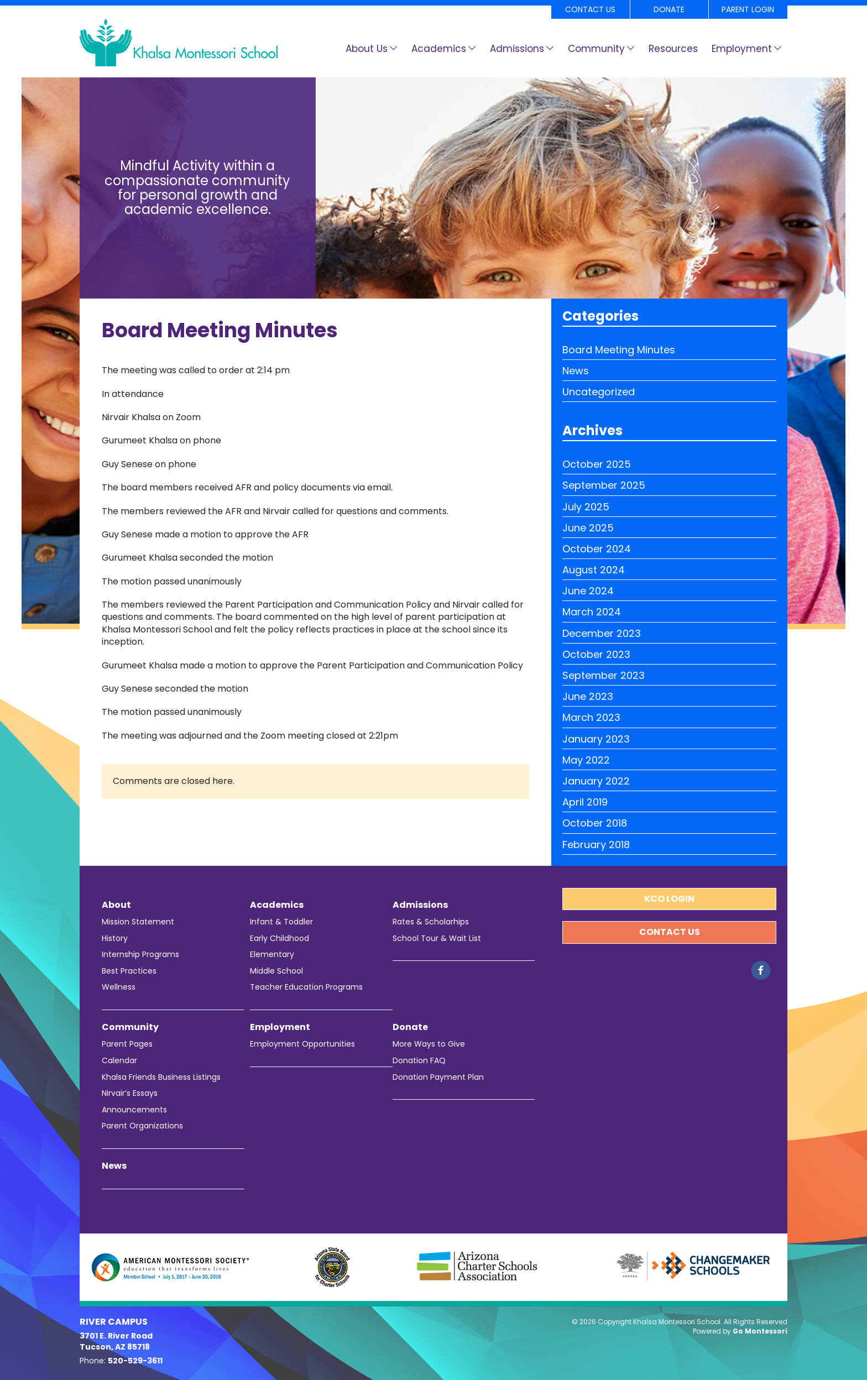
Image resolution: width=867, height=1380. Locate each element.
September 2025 (603, 485)
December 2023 (601, 633)
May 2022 (586, 760)
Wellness (118, 987)
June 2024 (588, 591)
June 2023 (587, 696)
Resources (673, 48)
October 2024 (596, 549)
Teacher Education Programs (306, 987)
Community (596, 48)
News (575, 371)
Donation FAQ (419, 1060)
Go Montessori (760, 1331)
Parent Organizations (142, 1126)
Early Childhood (279, 938)
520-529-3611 (135, 1360)
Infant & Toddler (281, 922)
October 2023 (596, 654)
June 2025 (588, 528)
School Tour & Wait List (437, 938)
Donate (669, 9)
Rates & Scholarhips (431, 922)
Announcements (134, 1110)
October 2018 (594, 823)
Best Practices (129, 971)
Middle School (276, 971)
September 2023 (603, 675)
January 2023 (596, 739)
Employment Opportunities (302, 1044)
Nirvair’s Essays (130, 1093)
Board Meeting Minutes (618, 350)
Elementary (272, 954)
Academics (438, 48)
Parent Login (748, 9)
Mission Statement (138, 922)
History (115, 938)
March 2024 (591, 612)
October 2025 (596, 464)
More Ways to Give (429, 1044)
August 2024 (593, 570)
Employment (742, 48)
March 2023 (591, 717)
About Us (367, 48)
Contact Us (590, 9)
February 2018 (596, 844)
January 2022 (596, 781)
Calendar (119, 1060)
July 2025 (585, 507)
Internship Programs (140, 954)
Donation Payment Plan (438, 1077)
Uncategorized (598, 392)
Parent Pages (127, 1044)
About (116, 905)
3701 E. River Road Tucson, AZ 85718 (116, 1341)
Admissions (517, 48)
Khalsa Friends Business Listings (161, 1077)
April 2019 (585, 802)
